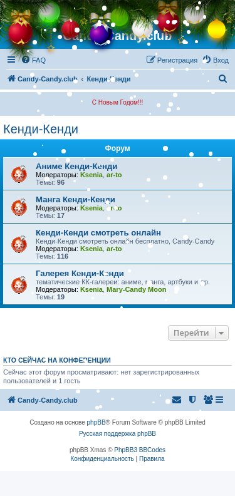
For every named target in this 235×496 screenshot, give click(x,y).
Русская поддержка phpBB (117, 433)
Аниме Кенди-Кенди (76, 166)
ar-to (114, 174)
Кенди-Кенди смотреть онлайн (98, 232)
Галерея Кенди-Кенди (80, 273)
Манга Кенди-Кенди (75, 199)
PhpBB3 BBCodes (139, 450)
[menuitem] (33, 60)
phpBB (96, 422)
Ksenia (91, 174)
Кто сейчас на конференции (57, 360)
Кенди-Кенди (40, 129)
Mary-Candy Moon (136, 289)
